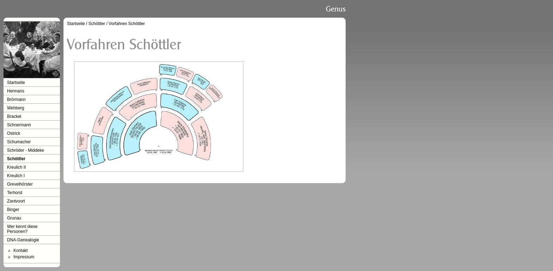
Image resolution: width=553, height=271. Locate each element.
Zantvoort (16, 201)
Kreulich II (16, 167)
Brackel (14, 116)
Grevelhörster (20, 184)
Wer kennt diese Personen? (22, 229)
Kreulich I (16, 175)
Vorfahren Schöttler (127, 23)
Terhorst (14, 192)
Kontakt (20, 250)
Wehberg (15, 108)
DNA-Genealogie (23, 239)
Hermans (15, 91)
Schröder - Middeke (25, 150)
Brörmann (16, 99)
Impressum (23, 256)
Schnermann (19, 124)
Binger (13, 209)
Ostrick (13, 133)
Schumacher (19, 141)
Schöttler (16, 158)
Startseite (16, 82)
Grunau (14, 218)
